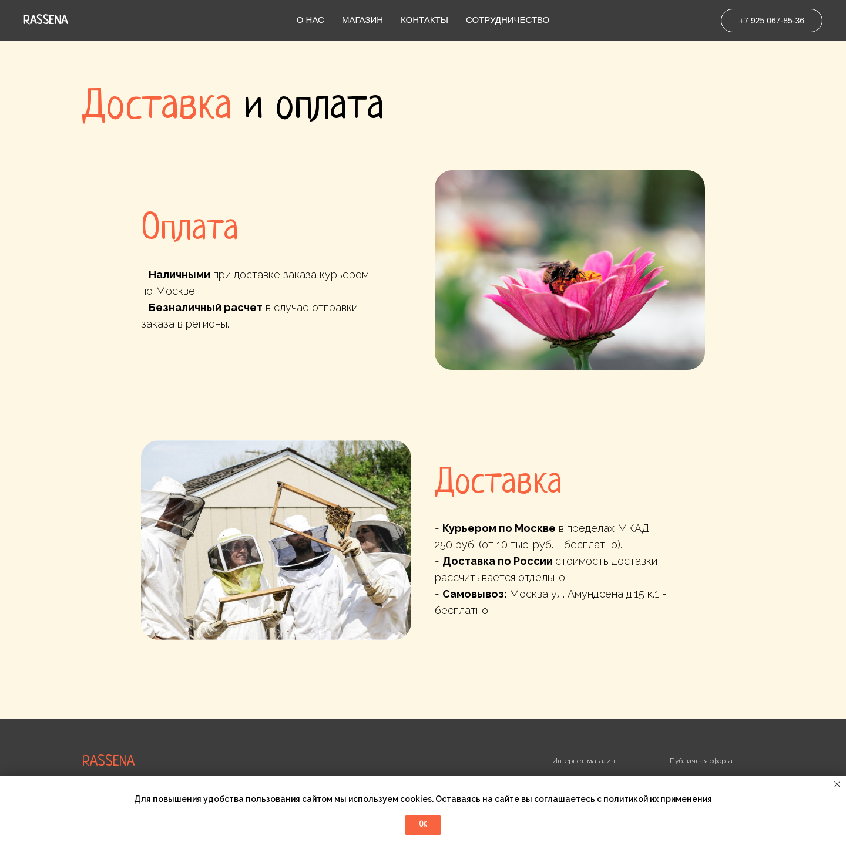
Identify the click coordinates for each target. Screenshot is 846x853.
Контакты (424, 20)
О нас (310, 20)
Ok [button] (423, 825)
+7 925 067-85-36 (771, 20)
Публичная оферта (701, 761)
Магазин (362, 20)
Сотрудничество (507, 20)
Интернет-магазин (583, 761)
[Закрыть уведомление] (837, 784)
